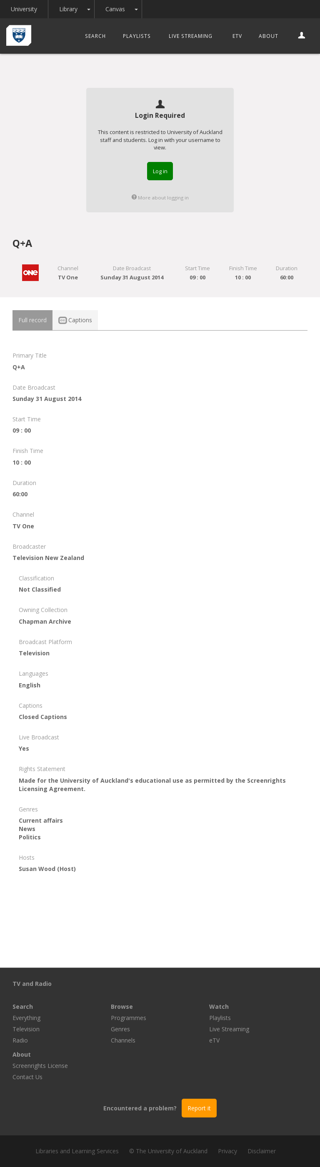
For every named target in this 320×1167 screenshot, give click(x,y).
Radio (20, 1040)
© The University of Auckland (168, 1151)
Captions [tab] (75, 320)
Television (26, 1029)
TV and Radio (32, 984)
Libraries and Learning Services (77, 1151)
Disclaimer (262, 1151)
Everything (26, 1018)
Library (68, 9)
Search (95, 35)
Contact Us (27, 1077)
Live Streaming (190, 35)
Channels (123, 1040)
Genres (120, 1029)
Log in (160, 171)
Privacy (227, 1151)
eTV (237, 35)
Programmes (128, 1018)
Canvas (115, 9)
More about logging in (160, 197)
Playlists (137, 35)
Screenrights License (40, 1066)
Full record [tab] (32, 320)
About (268, 35)
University (24, 9)
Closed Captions (43, 717)
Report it (199, 1108)
